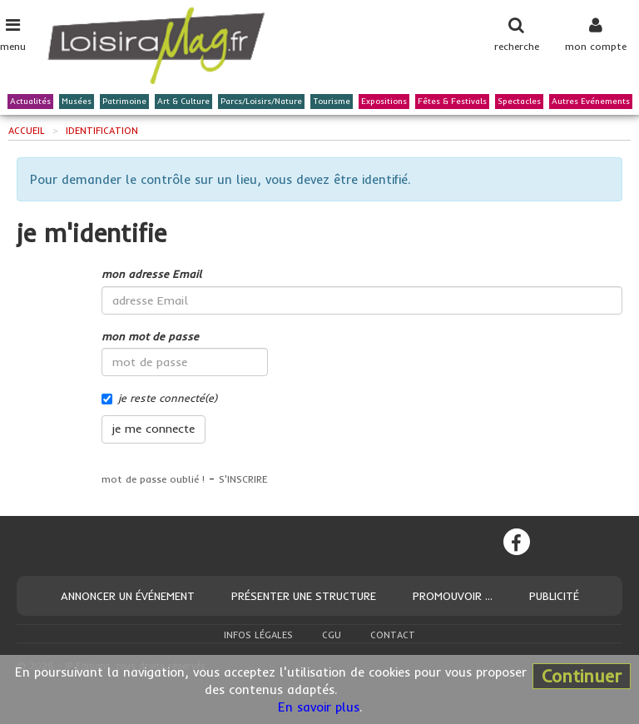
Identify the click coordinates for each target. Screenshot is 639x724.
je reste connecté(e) (159, 397)
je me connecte (153, 428)
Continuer (582, 676)
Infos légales (258, 635)
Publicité (554, 596)
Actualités (30, 102)
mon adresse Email (151, 273)
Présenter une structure (303, 596)
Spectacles (519, 102)
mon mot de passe (150, 336)
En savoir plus (318, 707)
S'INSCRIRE (243, 479)
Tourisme (331, 102)
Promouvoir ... (453, 596)
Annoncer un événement (128, 596)
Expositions (384, 102)
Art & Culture (183, 102)
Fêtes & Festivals (452, 102)
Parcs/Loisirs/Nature (261, 102)
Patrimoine (124, 102)
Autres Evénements (591, 102)
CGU (331, 635)
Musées (77, 102)
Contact (392, 635)
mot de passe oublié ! (153, 479)
